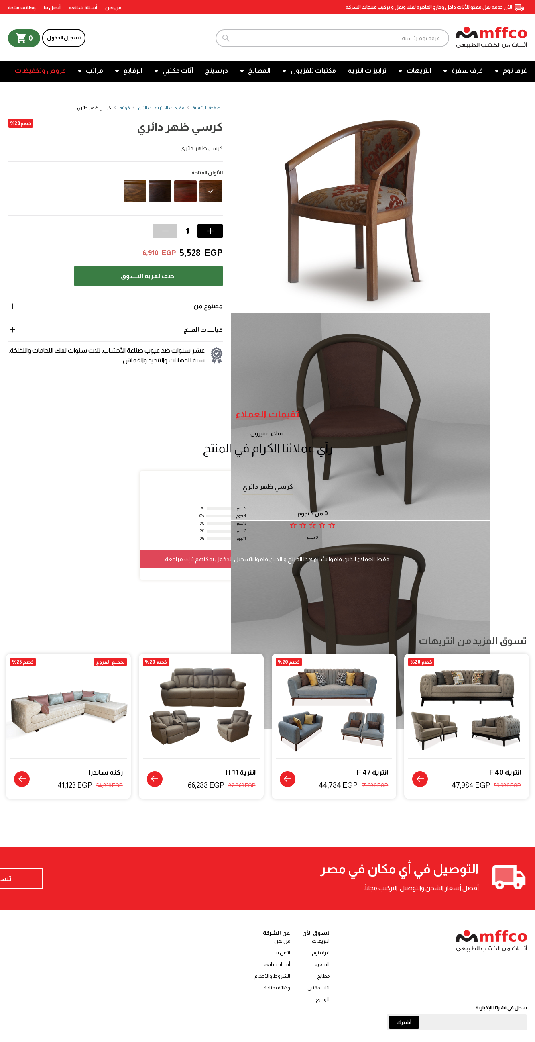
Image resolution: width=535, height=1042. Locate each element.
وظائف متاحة (22, 7)
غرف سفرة (467, 70)
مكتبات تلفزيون (313, 70)
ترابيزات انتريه (367, 70)
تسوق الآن (60, 879)
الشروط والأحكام (272, 976)
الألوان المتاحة (207, 173)
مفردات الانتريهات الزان (161, 107)
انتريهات (419, 70)
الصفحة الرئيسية (207, 107)
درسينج (216, 70)
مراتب (94, 70)
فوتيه (124, 107)
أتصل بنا (52, 7)
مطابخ (323, 976)
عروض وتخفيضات (40, 70)
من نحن (113, 7)
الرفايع (132, 70)
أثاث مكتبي (178, 70)
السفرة (322, 965)
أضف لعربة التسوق (148, 275)
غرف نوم (515, 70)
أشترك (404, 1023)
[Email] (457, 1023)
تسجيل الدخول (64, 38)
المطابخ (259, 70)
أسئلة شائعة (83, 7)
